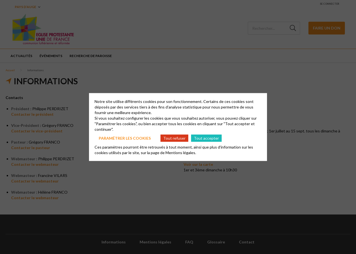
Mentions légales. (180, 152)
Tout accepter (206, 137)
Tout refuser (174, 137)
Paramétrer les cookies (125, 137)
